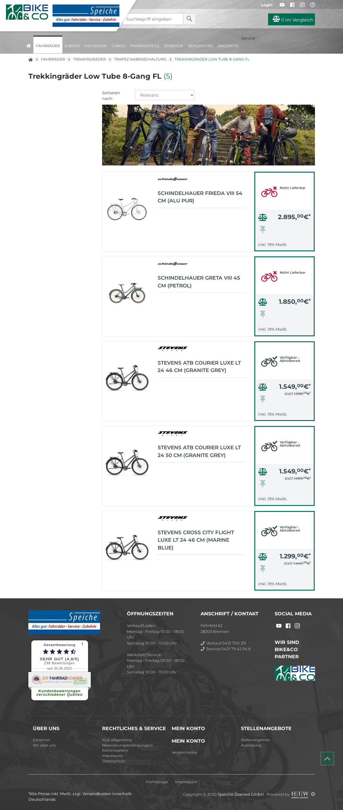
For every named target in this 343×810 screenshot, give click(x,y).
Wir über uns (44, 745)
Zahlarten (41, 740)
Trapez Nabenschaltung (140, 59)
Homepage (157, 782)
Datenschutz (113, 761)
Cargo (118, 46)
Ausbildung (251, 745)
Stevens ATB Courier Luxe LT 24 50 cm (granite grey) (199, 451)
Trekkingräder (89, 59)
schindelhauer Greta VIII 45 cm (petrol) (199, 282)
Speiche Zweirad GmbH (241, 794)
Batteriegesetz (115, 750)
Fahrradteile (144, 46)
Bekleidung (200, 46)
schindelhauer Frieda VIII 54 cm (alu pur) (200, 197)
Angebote (228, 46)
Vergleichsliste (184, 752)
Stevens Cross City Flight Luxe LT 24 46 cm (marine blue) (196, 540)
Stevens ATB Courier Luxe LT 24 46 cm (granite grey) (199, 367)
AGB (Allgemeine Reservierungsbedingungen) (127, 742)
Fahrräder (48, 46)
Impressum (112, 756)
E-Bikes (72, 46)
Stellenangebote (255, 740)
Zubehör (173, 46)
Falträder (95, 46)
